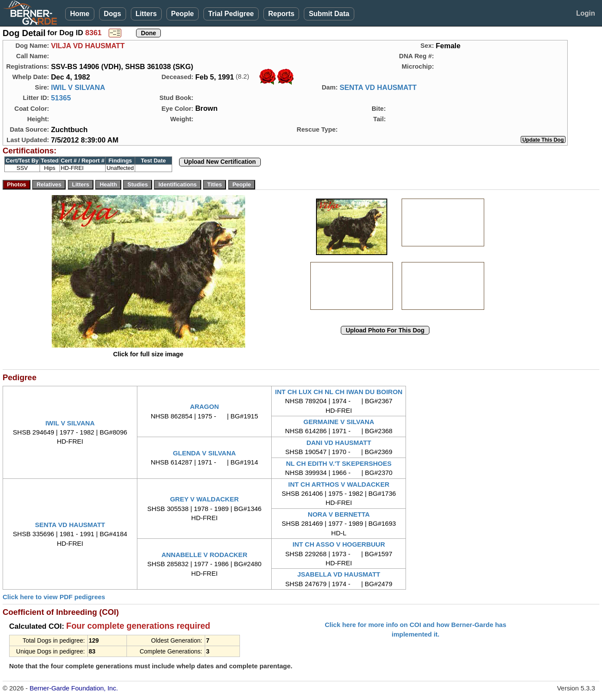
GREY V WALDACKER (204, 499)
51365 (61, 98)
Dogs (112, 13)
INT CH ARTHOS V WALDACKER (338, 484)
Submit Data (329, 13)
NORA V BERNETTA (339, 514)
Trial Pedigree (231, 13)
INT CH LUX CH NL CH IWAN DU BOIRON (338, 391)
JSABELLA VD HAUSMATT (338, 574)
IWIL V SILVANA (78, 87)
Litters (146, 13)
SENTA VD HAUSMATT (378, 87)
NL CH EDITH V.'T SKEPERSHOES (339, 463)
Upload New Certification (220, 161)
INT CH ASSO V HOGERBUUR (339, 544)
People (182, 13)
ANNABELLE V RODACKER (204, 554)
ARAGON (204, 406)
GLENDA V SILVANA (204, 453)
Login (585, 13)
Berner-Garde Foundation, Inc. (74, 688)
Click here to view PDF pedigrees (54, 596)
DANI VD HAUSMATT (338, 442)
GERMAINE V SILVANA (338, 421)
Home (79, 13)
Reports (281, 13)
